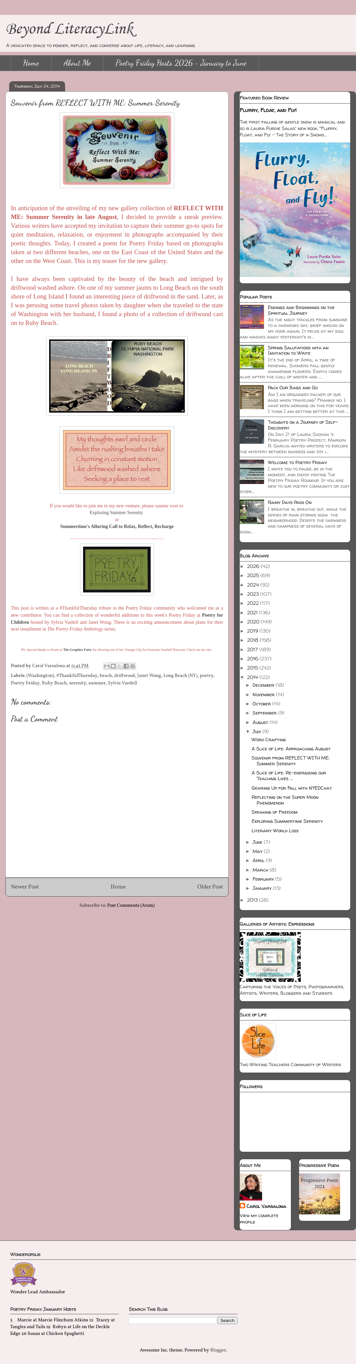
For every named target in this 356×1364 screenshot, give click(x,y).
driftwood (124, 676)
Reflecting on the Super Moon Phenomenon (285, 800)
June (258, 842)
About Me (77, 63)
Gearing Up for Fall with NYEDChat (292, 788)
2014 (253, 677)
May (258, 851)
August (261, 722)
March (261, 869)
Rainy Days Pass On (290, 502)
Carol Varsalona (266, 1206)
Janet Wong (149, 676)
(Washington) (40, 676)
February (264, 879)
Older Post (210, 887)
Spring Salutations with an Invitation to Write (298, 350)
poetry (206, 676)
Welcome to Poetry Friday (297, 462)
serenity (77, 683)
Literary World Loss (275, 830)
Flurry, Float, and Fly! (268, 110)
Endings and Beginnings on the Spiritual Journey (301, 310)
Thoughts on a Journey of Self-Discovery (303, 425)
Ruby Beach (54, 683)
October (262, 703)
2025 (253, 575)
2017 (253, 649)
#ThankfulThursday (76, 676)
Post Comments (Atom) (131, 905)
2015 (253, 667)
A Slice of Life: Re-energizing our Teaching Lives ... (289, 775)
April (259, 860)
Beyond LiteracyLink (69, 28)
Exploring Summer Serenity (117, 512)
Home (31, 63)
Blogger (218, 1350)
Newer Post (25, 887)
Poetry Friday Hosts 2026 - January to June (181, 63)
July (257, 731)
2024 (253, 584)
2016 (253, 658)
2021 (253, 612)
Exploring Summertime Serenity (287, 821)
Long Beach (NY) (180, 676)
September (265, 712)
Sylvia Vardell (122, 683)
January (263, 888)
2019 (253, 631)
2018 (253, 640)
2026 (254, 566)
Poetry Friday (25, 683)
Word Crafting (269, 739)
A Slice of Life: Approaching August (291, 748)
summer (96, 683)
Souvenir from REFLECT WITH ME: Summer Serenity (291, 760)
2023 (253, 594)
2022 (253, 603)
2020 (254, 621)
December (264, 685)
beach (106, 676)
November (264, 694)
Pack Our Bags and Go (293, 387)
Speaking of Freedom (275, 812)
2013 (253, 900)
